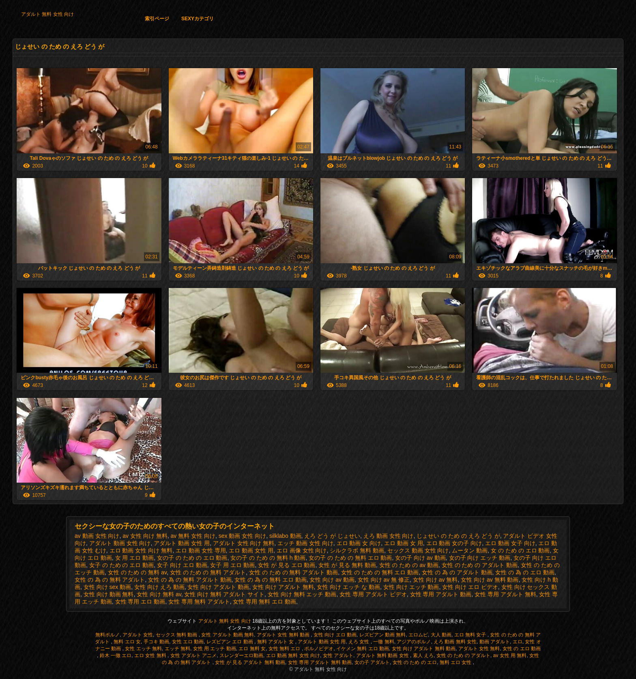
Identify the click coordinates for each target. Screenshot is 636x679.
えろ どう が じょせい (332, 536)
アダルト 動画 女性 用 (182, 543)
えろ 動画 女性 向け (388, 536)
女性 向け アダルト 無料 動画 (424, 648)
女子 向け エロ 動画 (182, 565)
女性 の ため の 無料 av (137, 572)
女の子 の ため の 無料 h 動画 (267, 557)
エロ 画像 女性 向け (302, 550)
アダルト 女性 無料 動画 (284, 635)
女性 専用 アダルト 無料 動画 (320, 662)
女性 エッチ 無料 (143, 648)
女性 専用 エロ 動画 (140, 601)
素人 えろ (423, 655)
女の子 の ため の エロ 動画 (192, 557)
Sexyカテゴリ (197, 18)
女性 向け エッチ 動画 (411, 587)
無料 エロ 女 (127, 642)
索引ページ (157, 18)
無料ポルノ (107, 635)
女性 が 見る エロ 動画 (287, 565)
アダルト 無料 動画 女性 (383, 655)
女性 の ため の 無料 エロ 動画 (380, 572)
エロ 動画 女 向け (359, 543)
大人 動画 (441, 635)
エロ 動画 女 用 (403, 543)
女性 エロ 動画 (188, 642)
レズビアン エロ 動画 (230, 642)
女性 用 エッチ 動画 (214, 648)
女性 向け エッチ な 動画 (348, 587)
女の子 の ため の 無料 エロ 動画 (350, 557)
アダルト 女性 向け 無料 (244, 543)
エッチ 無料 (177, 648)
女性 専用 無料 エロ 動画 (264, 601)
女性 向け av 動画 (331, 579)
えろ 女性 (359, 642)
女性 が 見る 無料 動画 (347, 565)
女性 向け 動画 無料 (109, 594)
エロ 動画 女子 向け (510, 543)
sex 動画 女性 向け (242, 536)
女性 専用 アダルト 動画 (441, 594)
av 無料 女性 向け (193, 536)
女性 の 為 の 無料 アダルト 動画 (189, 579)
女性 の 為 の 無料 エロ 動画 (270, 579)
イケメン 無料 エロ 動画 (362, 648)
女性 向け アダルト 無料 (283, 587)
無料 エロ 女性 (456, 662)
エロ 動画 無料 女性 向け (293, 655)
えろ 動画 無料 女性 (455, 642)
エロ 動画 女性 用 (251, 550)
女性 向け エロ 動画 (335, 635)
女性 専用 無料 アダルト (199, 601)
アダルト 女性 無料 (479, 648)
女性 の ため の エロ (415, 662)
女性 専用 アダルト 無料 (505, 594)
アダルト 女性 (137, 635)
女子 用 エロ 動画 (232, 565)
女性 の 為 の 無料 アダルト (110, 579)
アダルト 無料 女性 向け (47, 14)
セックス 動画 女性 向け (418, 550)
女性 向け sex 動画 (107, 587)
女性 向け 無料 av (159, 594)
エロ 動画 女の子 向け (454, 543)
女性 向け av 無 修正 (384, 579)
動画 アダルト (494, 642)
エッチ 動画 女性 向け (305, 543)
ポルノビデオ (318, 648)
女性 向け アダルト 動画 (218, 587)
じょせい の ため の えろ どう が (458, 536)
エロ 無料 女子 (471, 635)
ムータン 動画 (470, 550)
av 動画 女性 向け (97, 536)
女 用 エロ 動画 (134, 557)
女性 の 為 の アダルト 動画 (457, 572)
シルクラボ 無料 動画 (357, 550)
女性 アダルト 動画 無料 (227, 635)
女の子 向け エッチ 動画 (480, 557)
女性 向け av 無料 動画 (489, 579)
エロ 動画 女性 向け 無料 (141, 550)
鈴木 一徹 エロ (116, 655)
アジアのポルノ (414, 642)
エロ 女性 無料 (151, 655)
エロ (517, 642)
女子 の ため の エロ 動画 (121, 565)
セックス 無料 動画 (177, 635)
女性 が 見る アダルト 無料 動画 (250, 662)
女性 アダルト (338, 655)
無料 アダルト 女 (276, 642)
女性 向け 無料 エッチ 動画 (302, 594)
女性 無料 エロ (285, 648)
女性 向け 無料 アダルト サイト (224, 594)
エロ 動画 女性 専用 (201, 550)
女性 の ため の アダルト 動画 (480, 565)
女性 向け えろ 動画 (159, 587)
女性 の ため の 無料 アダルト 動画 (293, 572)
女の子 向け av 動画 (420, 557)
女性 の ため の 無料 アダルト (208, 572)
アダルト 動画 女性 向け (120, 543)
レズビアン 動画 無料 (382, 635)
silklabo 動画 (285, 536)
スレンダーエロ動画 (241, 655)
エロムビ (418, 635)
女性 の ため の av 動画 (408, 565)
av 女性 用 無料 (510, 655)
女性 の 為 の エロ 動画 (524, 572)
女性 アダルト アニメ (193, 655)
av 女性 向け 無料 (144, 536)
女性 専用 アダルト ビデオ (373, 594)
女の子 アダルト (372, 662)
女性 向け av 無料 (435, 579)
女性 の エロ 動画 (522, 648)
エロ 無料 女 (252, 648)
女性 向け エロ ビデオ (470, 587)
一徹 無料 (383, 642)
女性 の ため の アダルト (463, 655)
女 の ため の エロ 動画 (520, 550)
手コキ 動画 (156, 642)
